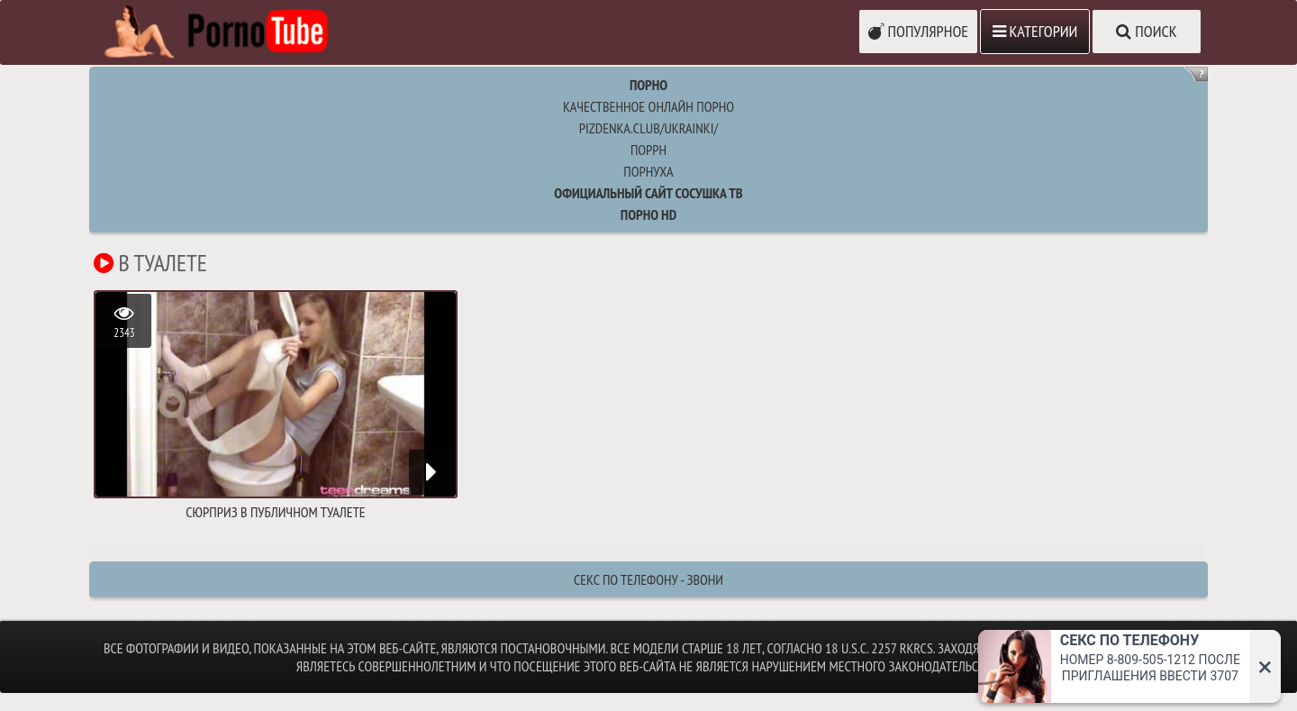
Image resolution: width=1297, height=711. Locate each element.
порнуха (648, 171)
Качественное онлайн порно (648, 106)
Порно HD (648, 214)
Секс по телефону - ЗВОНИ (648, 579)
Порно (648, 85)
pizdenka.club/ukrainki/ (648, 128)
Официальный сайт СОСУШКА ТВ (648, 193)
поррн (648, 150)
